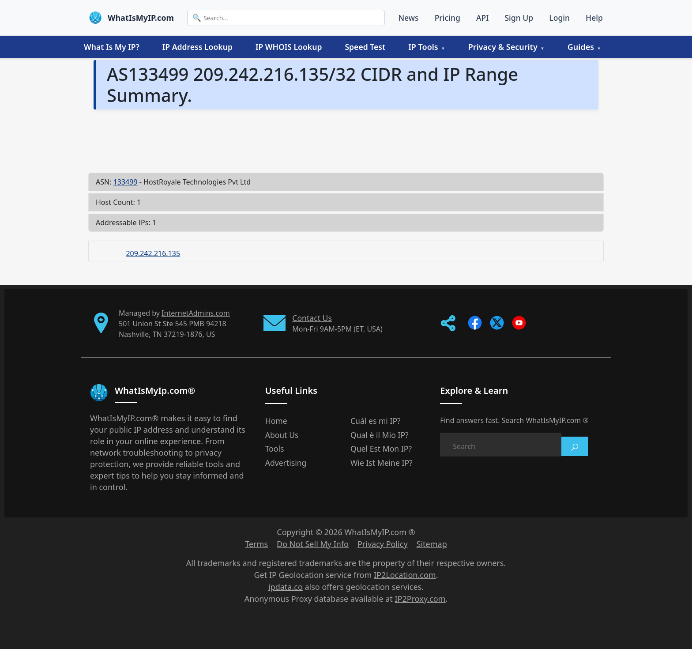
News (408, 17)
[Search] (286, 18)
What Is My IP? (111, 47)
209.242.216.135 (153, 253)
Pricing (447, 17)
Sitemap (432, 544)
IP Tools (423, 47)
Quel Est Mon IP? (381, 448)
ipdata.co (285, 586)
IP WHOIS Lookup (289, 47)
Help (594, 17)
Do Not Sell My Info (313, 544)
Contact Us (312, 318)
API (482, 17)
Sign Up (518, 17)
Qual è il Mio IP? (379, 435)
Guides (581, 47)
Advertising (286, 462)
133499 (125, 182)
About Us (282, 435)
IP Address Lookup (197, 47)
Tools (274, 448)
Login (559, 17)
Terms (256, 544)
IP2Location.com (405, 575)
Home (276, 420)
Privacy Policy (382, 544)
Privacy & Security (503, 47)
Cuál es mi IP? (375, 420)
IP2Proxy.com (420, 598)
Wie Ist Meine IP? (381, 462)
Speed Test (365, 47)
